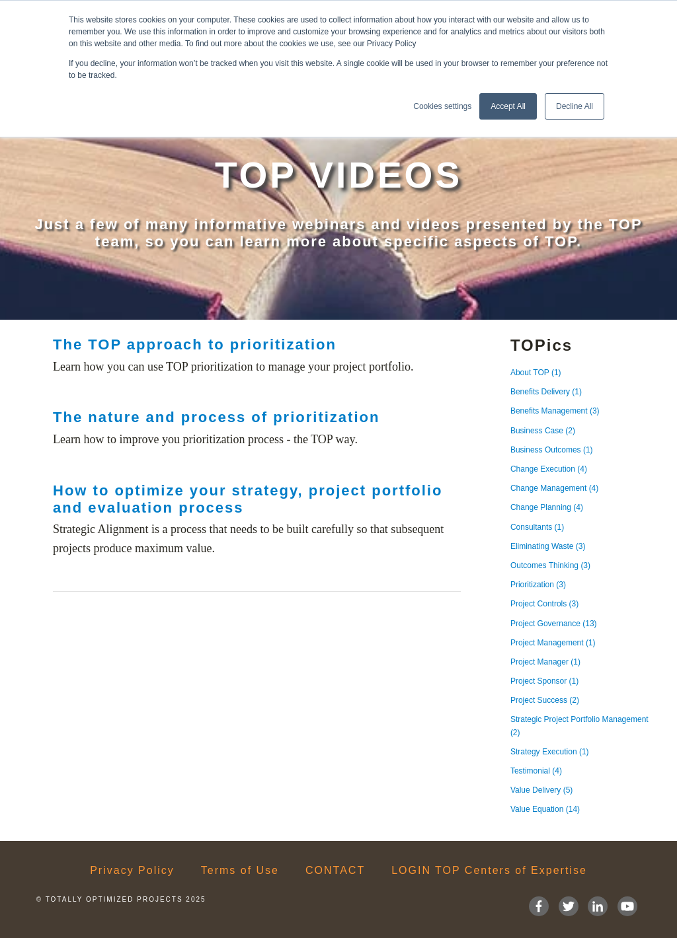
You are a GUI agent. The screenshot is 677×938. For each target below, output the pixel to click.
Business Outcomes (551, 449)
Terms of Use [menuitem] (240, 870)
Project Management (553, 642)
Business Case (542, 430)
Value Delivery (541, 790)
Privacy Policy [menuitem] (132, 870)
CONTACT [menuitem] (335, 870)
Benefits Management (555, 410)
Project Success (544, 700)
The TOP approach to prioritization (195, 344)
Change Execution (548, 469)
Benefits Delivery (546, 391)
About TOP (535, 372)
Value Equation (545, 809)
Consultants (537, 527)
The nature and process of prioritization (216, 417)
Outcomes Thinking (550, 565)
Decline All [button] (574, 106)
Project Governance (553, 623)
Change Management (554, 488)
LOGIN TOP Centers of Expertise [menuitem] (489, 870)
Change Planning (546, 507)
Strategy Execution (549, 751)
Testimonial (536, 771)
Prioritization (538, 584)
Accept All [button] (508, 106)
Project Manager (545, 662)
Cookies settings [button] (442, 106)
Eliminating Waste (548, 546)
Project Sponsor (544, 681)
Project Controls (544, 603)
